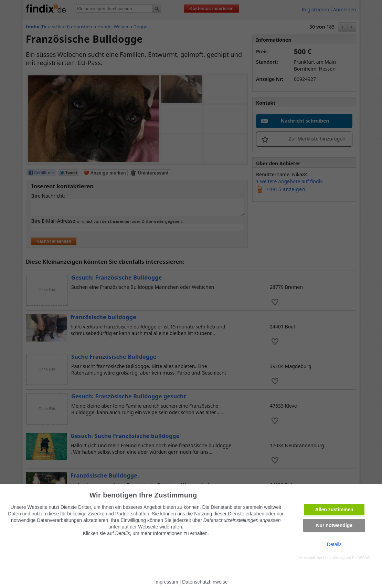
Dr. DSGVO (361, 558)
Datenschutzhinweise (204, 582)
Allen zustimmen (334, 509)
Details (334, 544)
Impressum (166, 582)
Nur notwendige (334, 525)
